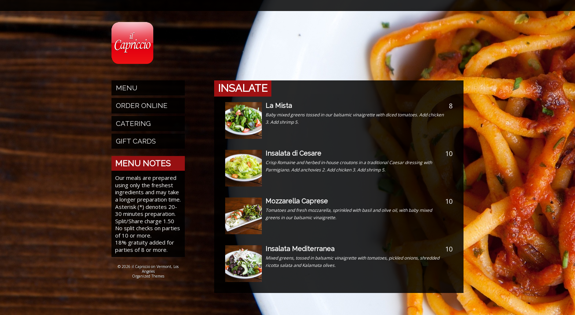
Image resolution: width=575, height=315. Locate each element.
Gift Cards (136, 141)
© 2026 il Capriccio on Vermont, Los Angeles (148, 269)
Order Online (142, 105)
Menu (127, 88)
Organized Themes (148, 276)
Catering (133, 123)
